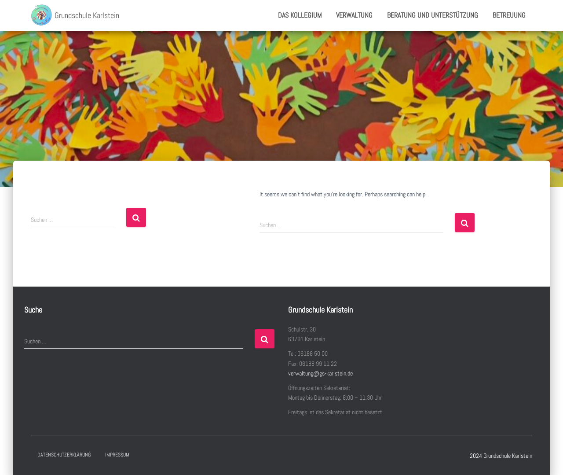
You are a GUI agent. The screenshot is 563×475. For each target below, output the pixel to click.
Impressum (117, 454)
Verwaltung (354, 15)
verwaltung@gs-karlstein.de (320, 373)
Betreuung (509, 15)
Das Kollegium (300, 15)
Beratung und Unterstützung (432, 15)
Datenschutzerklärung (64, 454)
